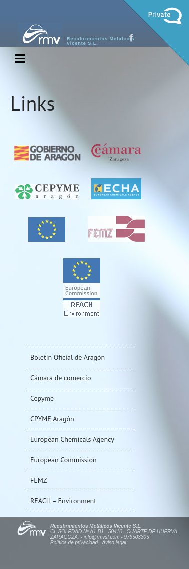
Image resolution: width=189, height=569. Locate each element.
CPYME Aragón (52, 419)
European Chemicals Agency (72, 439)
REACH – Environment (63, 501)
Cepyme (42, 398)
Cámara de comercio (60, 378)
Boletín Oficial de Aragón (67, 357)
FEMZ (38, 480)
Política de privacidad (74, 543)
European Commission (63, 460)
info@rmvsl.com (102, 537)
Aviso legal (114, 543)
